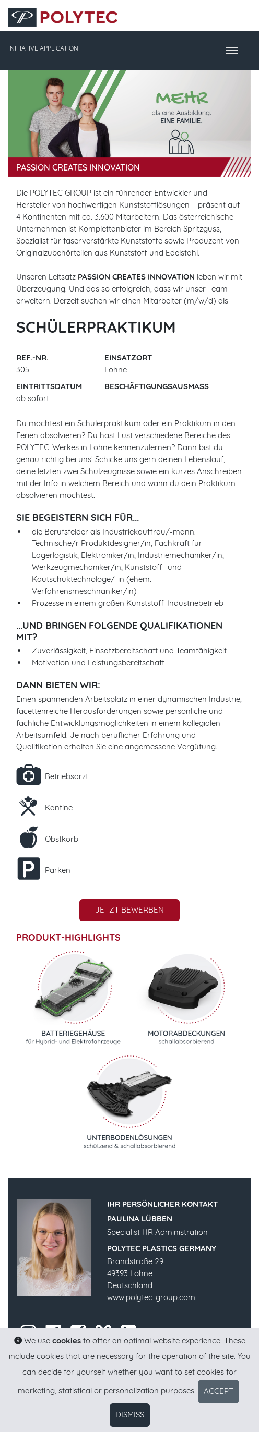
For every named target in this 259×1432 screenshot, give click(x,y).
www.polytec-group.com (151, 1297)
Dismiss (129, 1414)
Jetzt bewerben (129, 910)
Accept (218, 1391)
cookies (66, 1340)
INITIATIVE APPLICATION (43, 48)
